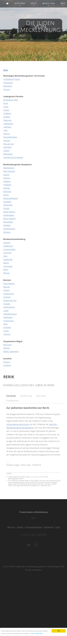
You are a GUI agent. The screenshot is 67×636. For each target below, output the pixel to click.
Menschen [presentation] (41, 396)
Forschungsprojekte (33, 527)
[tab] (11, 396)
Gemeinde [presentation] (11, 396)
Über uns (11, 527)
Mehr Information (37, 633)
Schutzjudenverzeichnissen (17, 424)
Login (57, 527)
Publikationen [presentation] (12, 401)
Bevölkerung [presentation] (26, 396)
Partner (20, 527)
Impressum (48, 527)
